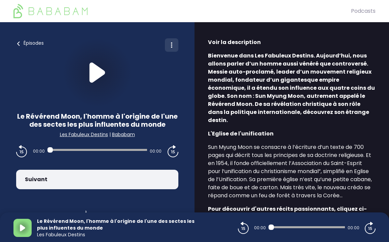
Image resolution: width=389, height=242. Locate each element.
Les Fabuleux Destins (84, 134)
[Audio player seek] (97, 150)
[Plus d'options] (171, 45)
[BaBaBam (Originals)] (182, 11)
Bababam (123, 134)
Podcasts (363, 11)
